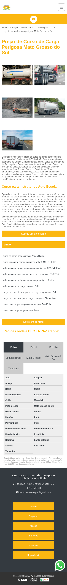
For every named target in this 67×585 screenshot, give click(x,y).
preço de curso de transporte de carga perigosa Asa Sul (29, 292)
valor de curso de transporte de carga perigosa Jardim (28, 280)
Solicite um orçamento (33, 233)
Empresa (33, 516)
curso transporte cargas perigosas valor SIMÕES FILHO (29, 262)
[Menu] (61, 7)
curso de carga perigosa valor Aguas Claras (23, 256)
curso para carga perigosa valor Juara (21, 310)
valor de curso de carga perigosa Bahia (21, 286)
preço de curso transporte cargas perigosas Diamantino (29, 298)
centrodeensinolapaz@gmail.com (33, 492)
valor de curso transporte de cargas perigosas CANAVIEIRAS (32, 268)
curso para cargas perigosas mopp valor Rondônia (27, 304)
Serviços (33, 535)
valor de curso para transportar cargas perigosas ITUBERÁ (31, 274)
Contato (34, 545)
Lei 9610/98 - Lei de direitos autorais (19, 464)
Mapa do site (33, 555)
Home (33, 506)
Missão (33, 526)
